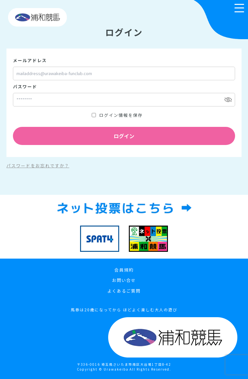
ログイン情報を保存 (121, 115)
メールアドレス (30, 60)
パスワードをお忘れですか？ (37, 165)
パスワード (25, 87)
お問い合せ (124, 280)
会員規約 (124, 270)
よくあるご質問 (124, 291)
